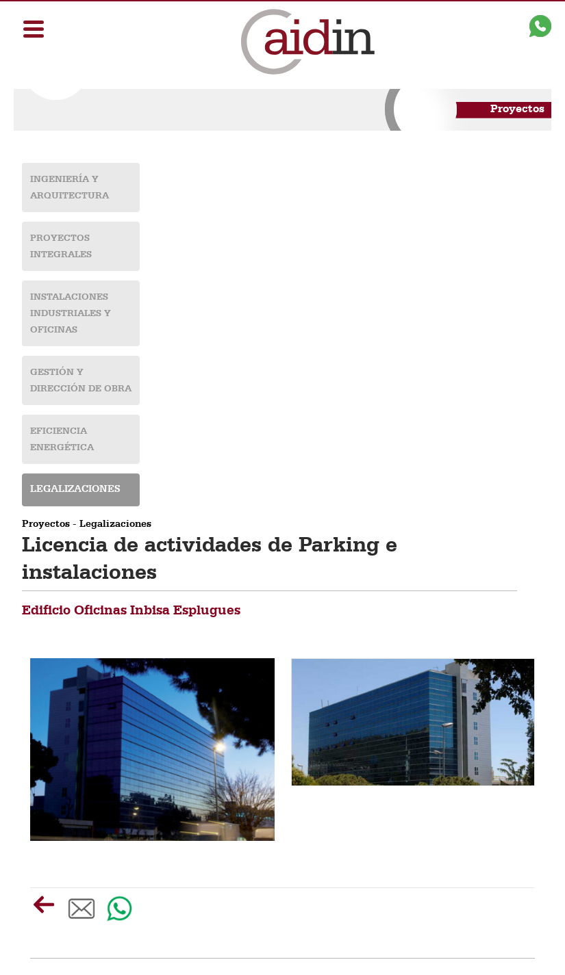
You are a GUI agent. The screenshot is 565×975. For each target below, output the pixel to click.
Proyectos (46, 524)
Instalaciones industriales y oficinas (70, 313)
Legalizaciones (75, 489)
